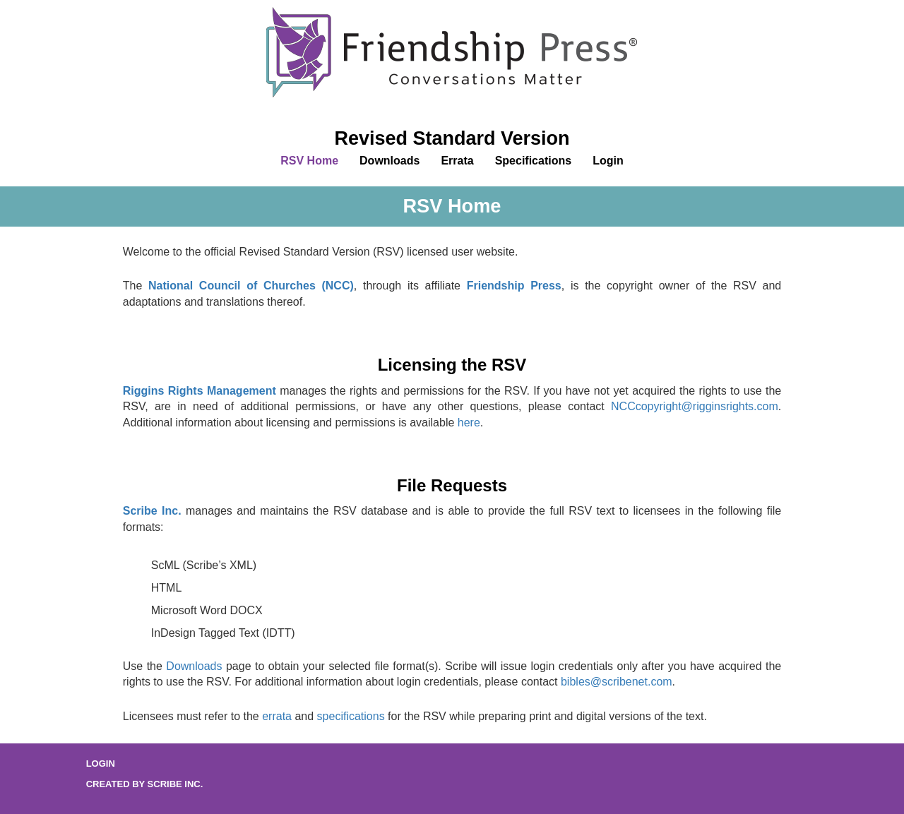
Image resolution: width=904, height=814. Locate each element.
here (469, 423)
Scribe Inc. (152, 511)
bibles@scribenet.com (616, 682)
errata (277, 716)
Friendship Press (514, 286)
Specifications (533, 161)
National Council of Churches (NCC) (251, 286)
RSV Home (309, 161)
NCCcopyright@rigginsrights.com (694, 406)
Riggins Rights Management (199, 391)
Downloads (389, 161)
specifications (351, 716)
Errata (457, 161)
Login (608, 161)
